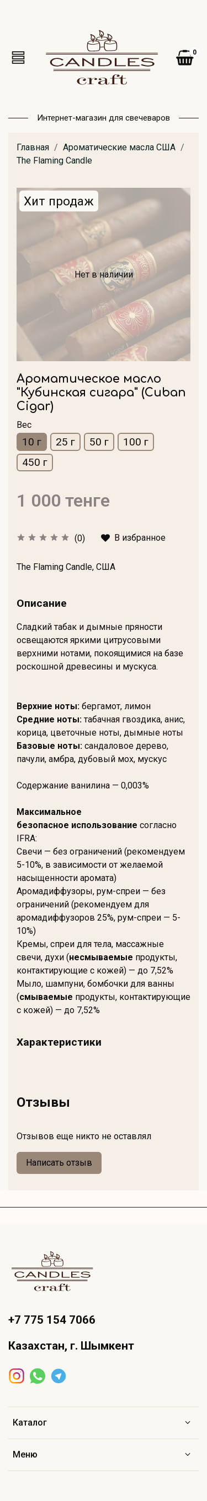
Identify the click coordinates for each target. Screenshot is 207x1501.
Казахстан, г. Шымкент (71, 1345)
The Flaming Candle (54, 160)
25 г (65, 442)
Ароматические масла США (119, 147)
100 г (135, 442)
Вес (24, 425)
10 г (31, 442)
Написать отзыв (59, 1162)
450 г (34, 462)
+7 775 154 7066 (51, 1319)
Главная (33, 147)
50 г (99, 442)
